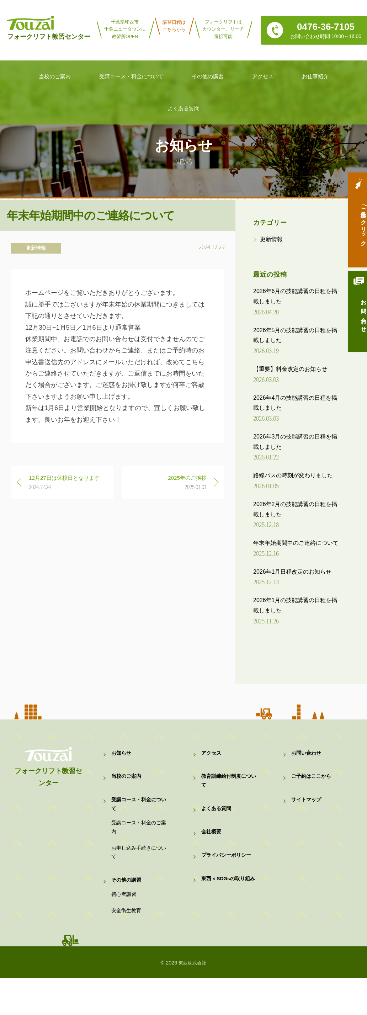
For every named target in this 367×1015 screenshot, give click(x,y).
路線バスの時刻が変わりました (293, 475)
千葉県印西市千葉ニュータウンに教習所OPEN (125, 29)
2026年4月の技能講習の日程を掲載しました (295, 403)
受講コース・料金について (138, 815)
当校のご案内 (127, 783)
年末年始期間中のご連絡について (296, 543)
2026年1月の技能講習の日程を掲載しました (295, 605)
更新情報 (36, 248)
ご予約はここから (312, 783)
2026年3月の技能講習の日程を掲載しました (295, 442)
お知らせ (122, 755)
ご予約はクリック (354, 224)
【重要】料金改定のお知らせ (290, 369)
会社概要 (212, 848)
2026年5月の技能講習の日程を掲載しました (295, 335)
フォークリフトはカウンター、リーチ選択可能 (223, 29)
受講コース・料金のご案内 (138, 844)
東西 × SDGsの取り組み (227, 908)
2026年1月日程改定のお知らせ (292, 572)
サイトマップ (307, 810)
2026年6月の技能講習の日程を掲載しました (295, 296)
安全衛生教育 (127, 946)
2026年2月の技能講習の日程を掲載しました (295, 509)
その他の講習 (127, 907)
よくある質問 (217, 820)
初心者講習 (124, 925)
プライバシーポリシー (228, 875)
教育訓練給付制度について (228, 788)
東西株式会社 (192, 1000)
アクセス (212, 755)
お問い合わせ (354, 320)
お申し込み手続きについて (138, 874)
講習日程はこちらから (174, 26)
